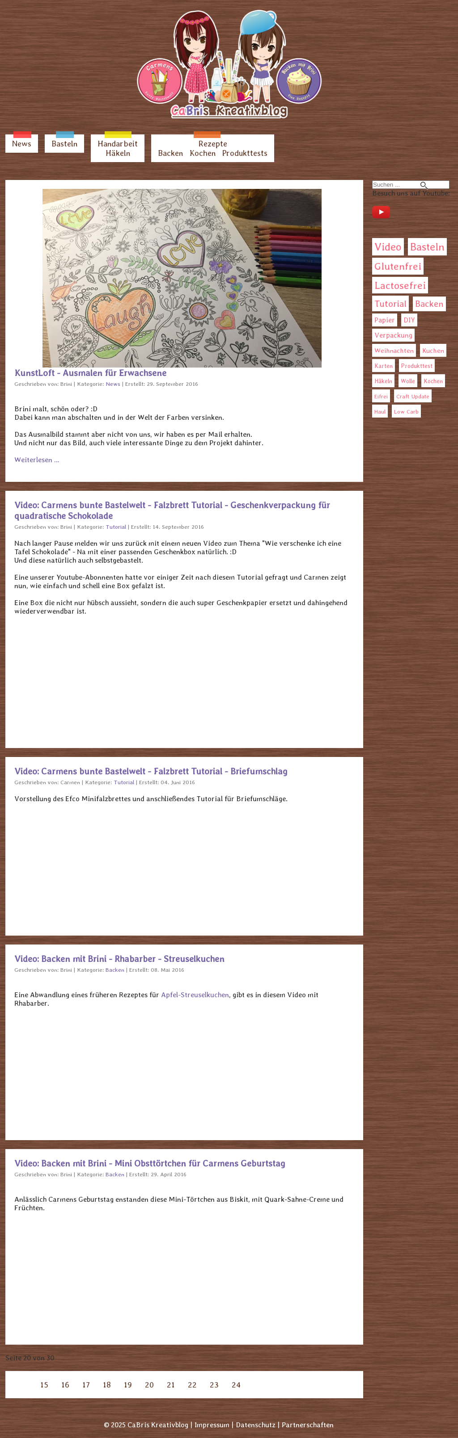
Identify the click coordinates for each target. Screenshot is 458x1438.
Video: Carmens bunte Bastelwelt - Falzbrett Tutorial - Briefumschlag (151, 771)
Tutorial (390, 303)
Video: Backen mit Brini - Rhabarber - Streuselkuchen (119, 958)
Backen (170, 153)
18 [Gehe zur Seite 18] (107, 1384)
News (21, 143)
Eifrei (381, 396)
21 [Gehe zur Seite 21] (171, 1384)
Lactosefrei (400, 285)
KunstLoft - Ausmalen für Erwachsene (90, 373)
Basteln (64, 143)
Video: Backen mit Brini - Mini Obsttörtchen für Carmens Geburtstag (149, 1163)
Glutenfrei (397, 266)
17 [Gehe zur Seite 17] (86, 1384)
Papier (384, 320)
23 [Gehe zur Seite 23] (214, 1384)
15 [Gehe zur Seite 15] (44, 1384)
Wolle (408, 381)
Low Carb (406, 411)
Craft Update (412, 396)
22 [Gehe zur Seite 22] (192, 1384)
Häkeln (118, 153)
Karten (383, 365)
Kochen (203, 153)
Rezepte (213, 143)
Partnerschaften (308, 1425)
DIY (409, 320)
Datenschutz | (258, 1425)
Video (388, 246)
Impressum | (214, 1425)
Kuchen (433, 350)
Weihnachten (394, 351)
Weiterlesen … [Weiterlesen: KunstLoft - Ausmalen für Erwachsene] (36, 460)
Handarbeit (118, 143)
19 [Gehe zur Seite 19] (128, 1384)
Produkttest (417, 366)
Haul (380, 411)
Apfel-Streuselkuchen (195, 995)
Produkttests (244, 153)
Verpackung (393, 335)
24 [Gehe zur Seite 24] (236, 1384)
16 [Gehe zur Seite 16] (65, 1384)
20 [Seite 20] (149, 1384)
